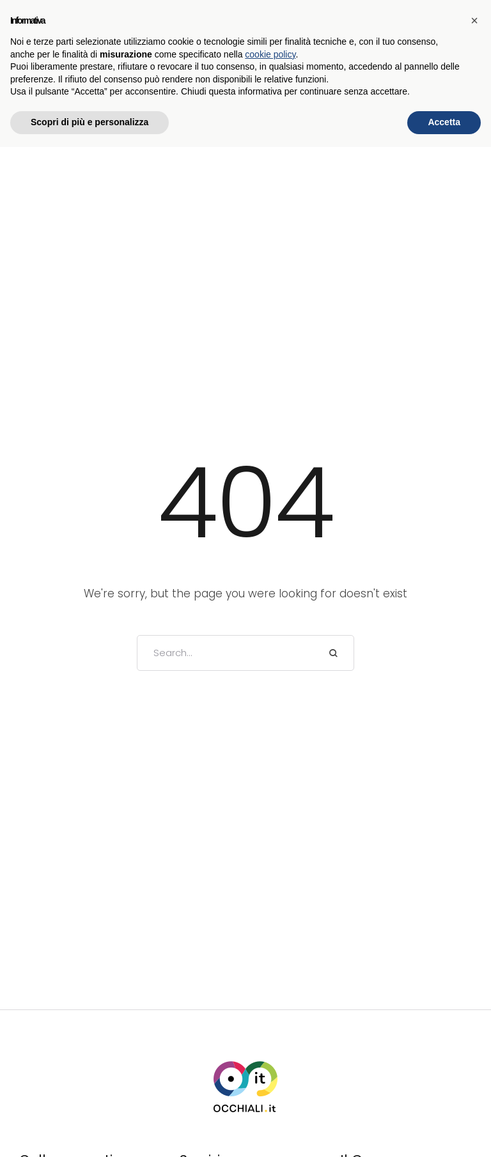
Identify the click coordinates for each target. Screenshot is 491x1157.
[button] (255, 71)
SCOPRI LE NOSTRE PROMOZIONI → (246, 13)
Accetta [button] (444, 1132)
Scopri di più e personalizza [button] (89, 1132)
